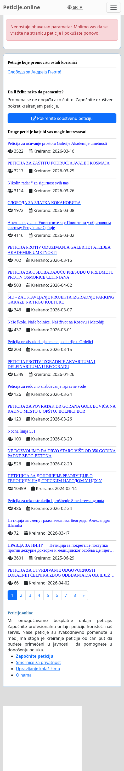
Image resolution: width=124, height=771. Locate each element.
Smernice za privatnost (38, 662)
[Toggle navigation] (113, 7)
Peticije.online (21, 7)
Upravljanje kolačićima (38, 669)
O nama (23, 675)
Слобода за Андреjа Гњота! (34, 72)
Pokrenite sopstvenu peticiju (62, 118)
